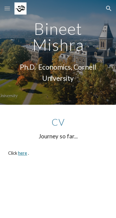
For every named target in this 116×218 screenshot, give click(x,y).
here (22, 153)
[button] (7, 8)
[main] (58, 36)
